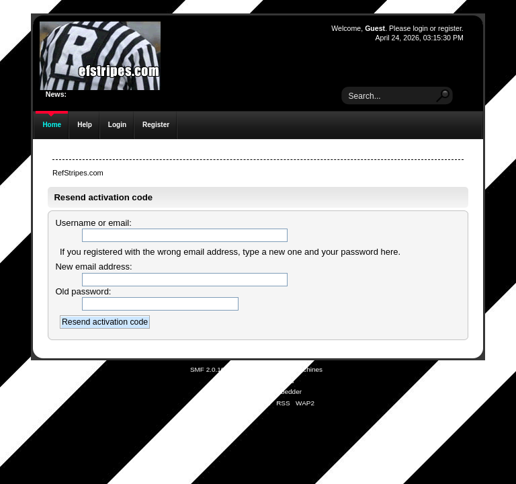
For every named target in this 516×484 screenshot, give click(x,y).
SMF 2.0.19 (207, 369)
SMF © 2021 (249, 369)
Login (117, 124)
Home (51, 124)
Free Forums (274, 381)
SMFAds (232, 381)
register (450, 28)
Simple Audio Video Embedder (256, 391)
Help (84, 124)
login (420, 28)
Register (155, 124)
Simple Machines (296, 369)
